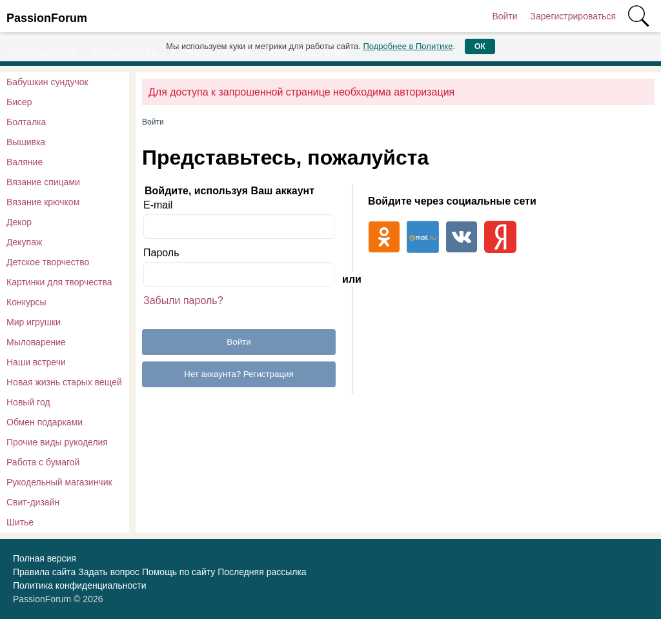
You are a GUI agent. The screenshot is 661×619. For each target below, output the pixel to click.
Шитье (20, 522)
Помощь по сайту (178, 572)
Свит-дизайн (32, 502)
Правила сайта (44, 572)
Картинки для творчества (59, 282)
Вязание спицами (43, 182)
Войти (504, 16)
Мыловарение (36, 342)
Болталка (26, 122)
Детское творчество (47, 262)
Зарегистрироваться (573, 16)
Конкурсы (26, 302)
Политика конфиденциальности (80, 585)
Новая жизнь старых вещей (64, 382)
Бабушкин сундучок (47, 82)
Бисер (19, 102)
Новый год (28, 402)
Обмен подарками (44, 422)
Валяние (24, 162)
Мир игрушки (33, 322)
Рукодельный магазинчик (59, 482)
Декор (19, 222)
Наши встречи (36, 362)
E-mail (157, 204)
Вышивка (25, 142)
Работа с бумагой (42, 462)
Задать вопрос (108, 572)
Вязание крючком (42, 202)
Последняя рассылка (262, 572)
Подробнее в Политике (408, 46)
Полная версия (44, 558)
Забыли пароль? (183, 300)
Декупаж (24, 242)
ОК (479, 46)
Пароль (161, 252)
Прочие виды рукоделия (57, 442)
